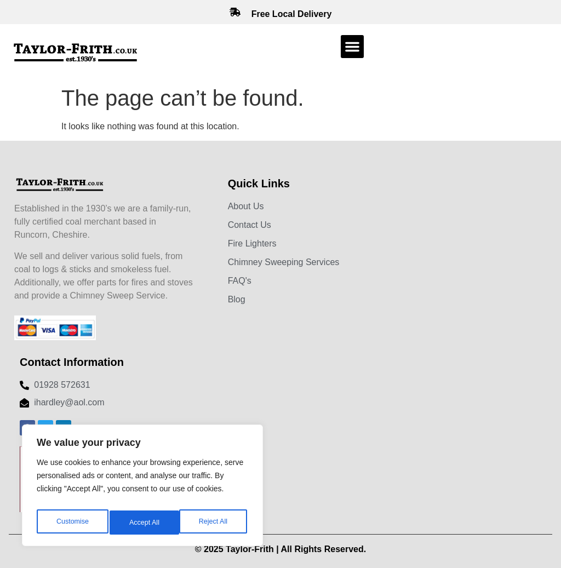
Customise (72, 522)
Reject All (143, 522)
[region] (142, 488)
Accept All (214, 522)
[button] (352, 46)
